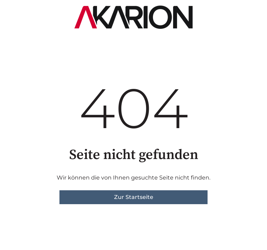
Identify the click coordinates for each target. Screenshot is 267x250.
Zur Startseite (133, 197)
